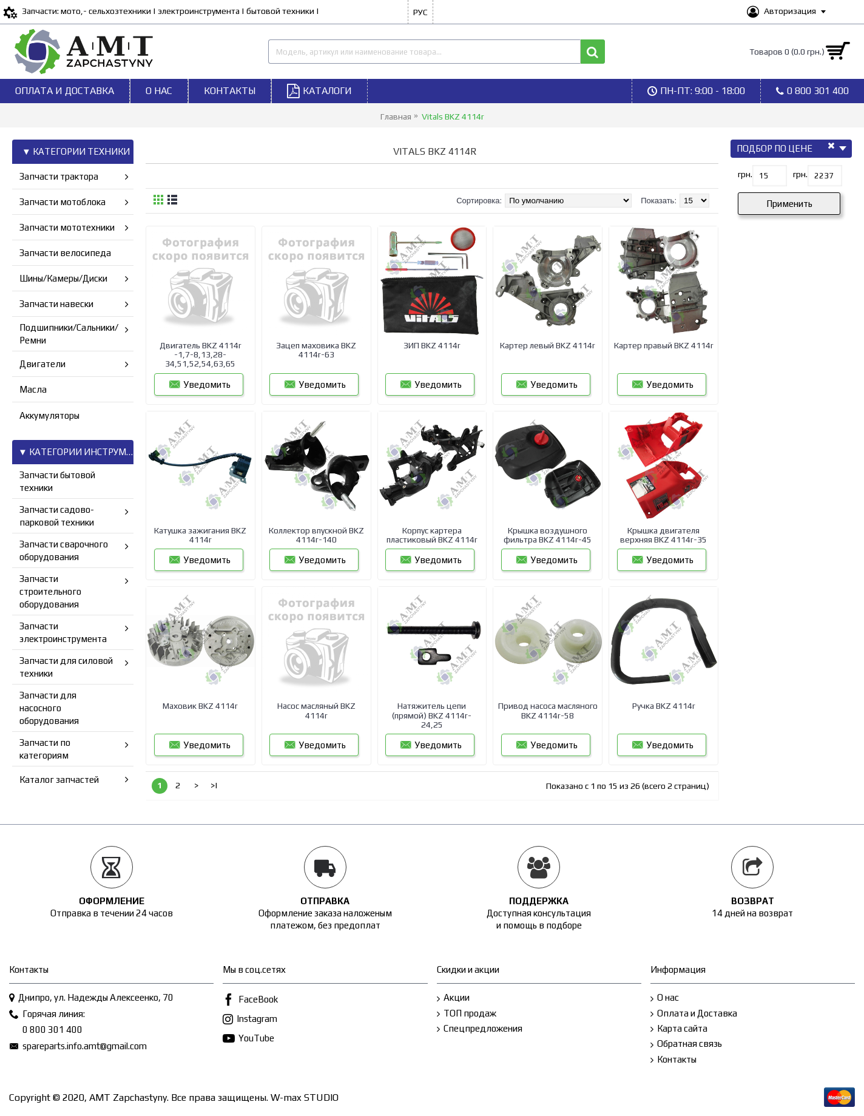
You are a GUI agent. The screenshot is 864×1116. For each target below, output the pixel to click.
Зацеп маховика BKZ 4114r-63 (316, 349)
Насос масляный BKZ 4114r (316, 710)
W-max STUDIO (305, 1097)
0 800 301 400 (46, 1030)
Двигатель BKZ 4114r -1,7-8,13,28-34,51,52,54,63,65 (200, 354)
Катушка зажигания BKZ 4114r (200, 535)
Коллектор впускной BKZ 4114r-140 (316, 535)
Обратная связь (686, 1044)
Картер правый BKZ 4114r (664, 345)
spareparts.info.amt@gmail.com (78, 1047)
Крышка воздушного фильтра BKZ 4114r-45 (548, 535)
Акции (453, 998)
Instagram (250, 1020)
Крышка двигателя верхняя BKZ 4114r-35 (663, 535)
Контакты (673, 1060)
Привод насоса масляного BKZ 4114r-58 (548, 710)
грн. (745, 174)
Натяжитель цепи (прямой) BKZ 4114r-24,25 (431, 715)
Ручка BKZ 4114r (663, 706)
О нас (664, 998)
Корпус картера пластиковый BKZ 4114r (432, 535)
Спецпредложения (479, 1029)
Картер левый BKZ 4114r (547, 345)
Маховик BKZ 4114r (200, 706)
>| (214, 785)
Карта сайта (678, 1029)
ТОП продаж (466, 1014)
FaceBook (250, 1000)
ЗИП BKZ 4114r (432, 345)
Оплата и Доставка (693, 1014)
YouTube (248, 1039)
